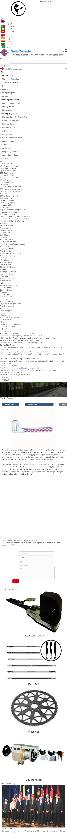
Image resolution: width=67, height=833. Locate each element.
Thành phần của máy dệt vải (11, 372)
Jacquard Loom (8, 86)
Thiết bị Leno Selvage (8, 271)
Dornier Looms (5, 237)
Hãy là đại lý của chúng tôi (12, 138)
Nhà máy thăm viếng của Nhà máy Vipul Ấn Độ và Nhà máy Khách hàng (27, 338)
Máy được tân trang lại (11, 103)
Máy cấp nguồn (6, 262)
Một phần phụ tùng (7, 255)
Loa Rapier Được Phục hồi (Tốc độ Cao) (14, 219)
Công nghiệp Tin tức (10, 152)
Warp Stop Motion (7, 278)
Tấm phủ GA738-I (6, 198)
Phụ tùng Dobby (8, 124)
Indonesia (8, 41)
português (8, 26)
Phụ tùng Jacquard (9, 127)
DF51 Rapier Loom (7, 175)
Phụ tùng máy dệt (8, 113)
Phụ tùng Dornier (6, 258)
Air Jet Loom (6, 96)
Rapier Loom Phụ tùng (10, 120)
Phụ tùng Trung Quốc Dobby (11, 304)
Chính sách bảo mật (10, 141)
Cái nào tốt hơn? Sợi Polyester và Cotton (15, 375)
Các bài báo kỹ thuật (10, 155)
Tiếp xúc (4, 158)
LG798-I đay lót (5, 205)
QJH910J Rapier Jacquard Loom (11, 191)
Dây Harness (5, 315)
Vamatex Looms (6, 230)
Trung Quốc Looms (7, 226)
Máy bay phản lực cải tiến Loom (12, 221)
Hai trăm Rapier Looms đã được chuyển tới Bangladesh (21, 343)
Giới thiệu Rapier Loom (9, 366)
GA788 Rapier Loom (7, 182)
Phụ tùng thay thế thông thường (14, 117)
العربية (6, 29)
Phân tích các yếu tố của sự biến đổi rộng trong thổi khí (21, 368)
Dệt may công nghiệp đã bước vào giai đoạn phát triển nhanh (23, 352)
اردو (5, 47)
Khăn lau (5, 89)
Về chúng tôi (6, 131)
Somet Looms (5, 235)
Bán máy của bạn (9, 110)
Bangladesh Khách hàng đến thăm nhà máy (17, 333)
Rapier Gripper (5, 288)
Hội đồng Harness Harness (10, 317)
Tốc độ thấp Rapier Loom (11, 82)
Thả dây (3, 269)
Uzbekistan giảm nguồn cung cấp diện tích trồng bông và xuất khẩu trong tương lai (32, 361)
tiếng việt (8, 31)
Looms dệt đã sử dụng (10, 99)
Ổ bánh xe (4, 292)
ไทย (5, 34)
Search (5, 65)
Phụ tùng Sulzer (6, 251)
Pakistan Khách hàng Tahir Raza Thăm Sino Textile (19, 340)
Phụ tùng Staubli (6, 301)
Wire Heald (4, 308)
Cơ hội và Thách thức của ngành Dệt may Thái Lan (19, 359)
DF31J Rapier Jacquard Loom (11, 187)
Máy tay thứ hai (8, 106)
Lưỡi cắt (3, 283)
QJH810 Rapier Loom (8, 171)
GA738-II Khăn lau (7, 200)
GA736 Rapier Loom (7, 180)
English (7, 21)
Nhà (2, 72)
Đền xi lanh (4, 260)
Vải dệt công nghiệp (9, 93)
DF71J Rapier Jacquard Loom (11, 189)
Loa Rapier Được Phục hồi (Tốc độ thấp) (15, 216)
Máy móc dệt (6, 75)
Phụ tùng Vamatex (7, 249)
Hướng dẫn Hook (6, 297)
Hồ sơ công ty (7, 134)
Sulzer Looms (5, 232)
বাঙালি (6, 44)
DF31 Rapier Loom (7, 173)
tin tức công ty (7, 148)
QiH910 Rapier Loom (8, 168)
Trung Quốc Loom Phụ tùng (10, 253)
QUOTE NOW (46, 1)
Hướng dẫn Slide (6, 274)
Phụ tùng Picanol (6, 246)
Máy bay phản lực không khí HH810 (13, 210)
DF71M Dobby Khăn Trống (10, 196)
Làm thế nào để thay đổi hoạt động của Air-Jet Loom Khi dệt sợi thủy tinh (28, 370)
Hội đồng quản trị (6, 313)
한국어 (6, 24)
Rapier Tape (4, 294)
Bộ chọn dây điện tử (7, 267)
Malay (6, 36)
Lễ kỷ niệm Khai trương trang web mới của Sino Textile (21, 336)
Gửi (15, 581)
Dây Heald (4, 276)
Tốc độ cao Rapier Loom (11, 79)
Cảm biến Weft (5, 265)
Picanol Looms (5, 228)
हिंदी (5, 39)
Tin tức (4, 145)
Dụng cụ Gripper (6, 290)
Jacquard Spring (6, 310)
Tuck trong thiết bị (7, 281)
